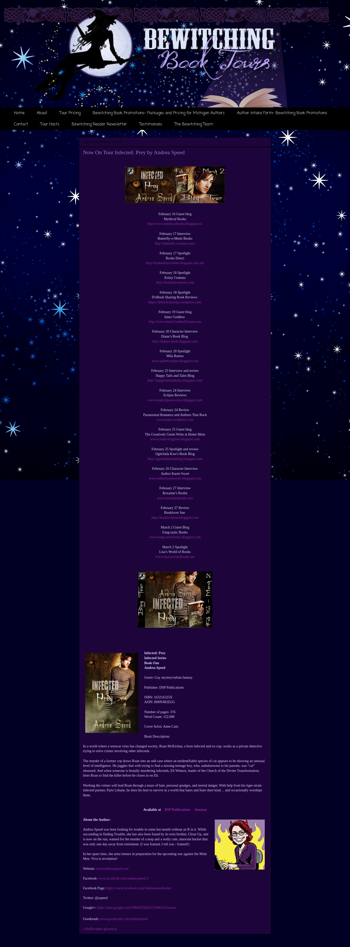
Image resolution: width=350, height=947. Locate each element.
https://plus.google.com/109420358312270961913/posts (136, 908)
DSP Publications (177, 810)
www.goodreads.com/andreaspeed (124, 919)
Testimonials (150, 124)
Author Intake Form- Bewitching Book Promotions (282, 113)
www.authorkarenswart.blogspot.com (175, 478)
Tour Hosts (50, 124)
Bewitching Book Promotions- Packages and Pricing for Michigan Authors (159, 113)
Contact (21, 124)
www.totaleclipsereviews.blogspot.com (175, 400)
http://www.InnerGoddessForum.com (175, 322)
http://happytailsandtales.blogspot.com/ (175, 380)
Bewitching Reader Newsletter (99, 124)
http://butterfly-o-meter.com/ (175, 243)
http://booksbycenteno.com (175, 282)
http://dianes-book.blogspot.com (175, 341)
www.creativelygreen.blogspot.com (175, 439)
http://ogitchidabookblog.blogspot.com (175, 459)
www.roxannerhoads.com (175, 498)
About (42, 113)
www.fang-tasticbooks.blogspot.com (175, 537)
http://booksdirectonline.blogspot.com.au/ (175, 263)
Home (19, 113)
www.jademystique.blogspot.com (175, 361)
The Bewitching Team (193, 124)
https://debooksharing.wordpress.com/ (175, 302)
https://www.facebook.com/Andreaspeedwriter (139, 888)
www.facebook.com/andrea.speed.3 (123, 878)
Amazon (200, 810)
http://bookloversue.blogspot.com (175, 517)
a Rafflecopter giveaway (100, 929)
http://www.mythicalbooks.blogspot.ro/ (175, 224)
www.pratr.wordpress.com (174, 420)
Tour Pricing (70, 113)
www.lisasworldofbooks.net (175, 557)
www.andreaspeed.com (112, 869)
